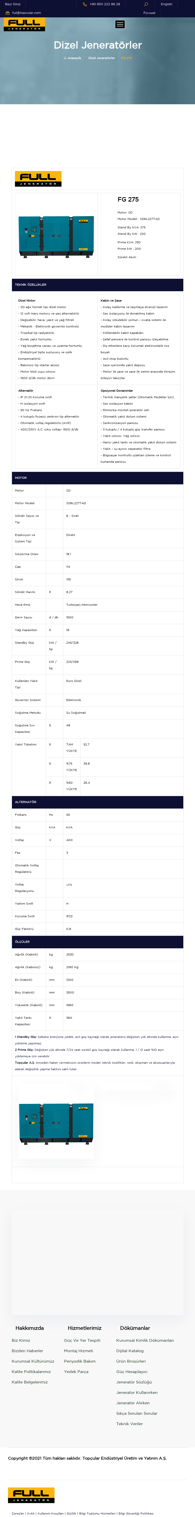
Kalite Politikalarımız (31, 1372)
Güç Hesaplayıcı (131, 1372)
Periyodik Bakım (80, 1361)
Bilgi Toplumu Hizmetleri (97, 1513)
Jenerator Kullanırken (137, 1393)
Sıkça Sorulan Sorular (136, 1413)
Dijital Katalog (130, 1351)
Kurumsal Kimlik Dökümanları (145, 1340)
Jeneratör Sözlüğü (134, 1382)
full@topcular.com (26, 13)
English (166, 4)
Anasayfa (72, 58)
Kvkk (31, 1513)
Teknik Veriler (129, 1424)
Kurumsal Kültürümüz (33, 1361)
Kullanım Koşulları (51, 1513)
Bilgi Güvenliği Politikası (136, 1513)
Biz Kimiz (21, 1340)
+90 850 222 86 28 (105, 4)
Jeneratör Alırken (133, 1403)
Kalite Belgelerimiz (30, 1382)
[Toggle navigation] (120, 24)
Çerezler (18, 1513)
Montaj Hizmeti (78, 1351)
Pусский (149, 13)
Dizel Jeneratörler (101, 58)
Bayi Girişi (12, 4)
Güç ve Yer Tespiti (82, 1340)
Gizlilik (71, 1513)
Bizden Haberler (27, 1351)
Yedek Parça (76, 1372)
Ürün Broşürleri (131, 1361)
